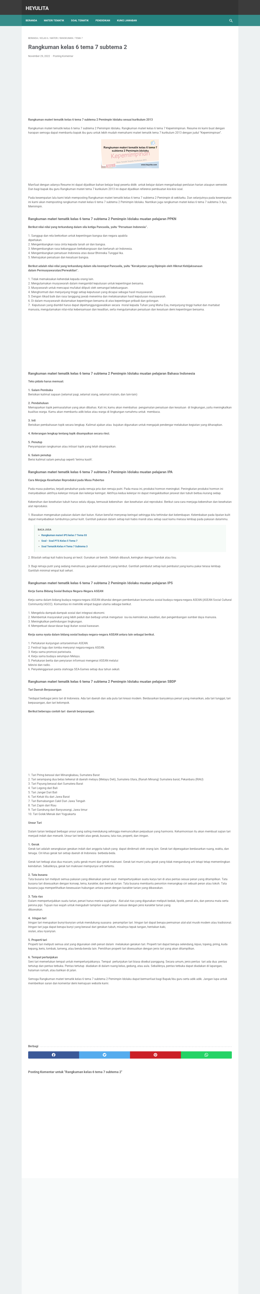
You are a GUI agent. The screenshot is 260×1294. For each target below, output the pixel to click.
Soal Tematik (82, 14)
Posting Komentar (63, 52)
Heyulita (39, 4)
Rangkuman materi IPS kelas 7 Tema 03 (64, 590)
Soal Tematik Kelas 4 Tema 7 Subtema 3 (64, 601)
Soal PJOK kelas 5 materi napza (201, 165)
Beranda (34, 14)
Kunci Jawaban (129, 14)
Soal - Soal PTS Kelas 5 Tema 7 (59, 595)
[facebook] (45, 1176)
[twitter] (79, 1176)
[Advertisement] (96, 84)
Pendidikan (105, 14)
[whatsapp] (148, 1176)
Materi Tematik (56, 14)
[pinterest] (113, 1176)
